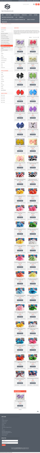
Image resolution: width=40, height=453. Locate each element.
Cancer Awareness (3, 60)
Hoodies (2, 53)
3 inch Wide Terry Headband (5, 38)
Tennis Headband (3, 35)
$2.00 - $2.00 (3, 98)
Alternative (2, 81)
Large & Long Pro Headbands (5, 40)
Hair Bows (2, 45)
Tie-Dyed (2, 79)
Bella (1, 83)
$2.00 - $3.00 (3, 100)
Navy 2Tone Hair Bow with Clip (20, 129)
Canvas (2, 88)
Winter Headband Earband (4, 42)
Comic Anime (3, 62)
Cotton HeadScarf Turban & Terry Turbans (5, 48)
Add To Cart (20, 51)
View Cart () (36, 0)
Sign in (5, 0)
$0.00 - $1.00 (3, 95)
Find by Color (3, 67)
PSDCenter (27, 448)
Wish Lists (30, 0)
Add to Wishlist (17, 53)
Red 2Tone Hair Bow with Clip (20, 96)
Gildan (2, 74)
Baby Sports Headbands (4, 33)
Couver (2, 72)
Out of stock (33, 84)
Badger (2, 86)
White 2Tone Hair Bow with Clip (33, 129)
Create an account (9, 0)
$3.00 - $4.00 (3, 102)
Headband (2, 31)
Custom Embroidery (4, 58)
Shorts (2, 55)
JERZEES (2, 76)
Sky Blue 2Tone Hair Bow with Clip (32, 96)
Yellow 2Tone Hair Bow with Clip (20, 146)
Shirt (1, 51)
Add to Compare (23, 53)
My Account (2, 0)
